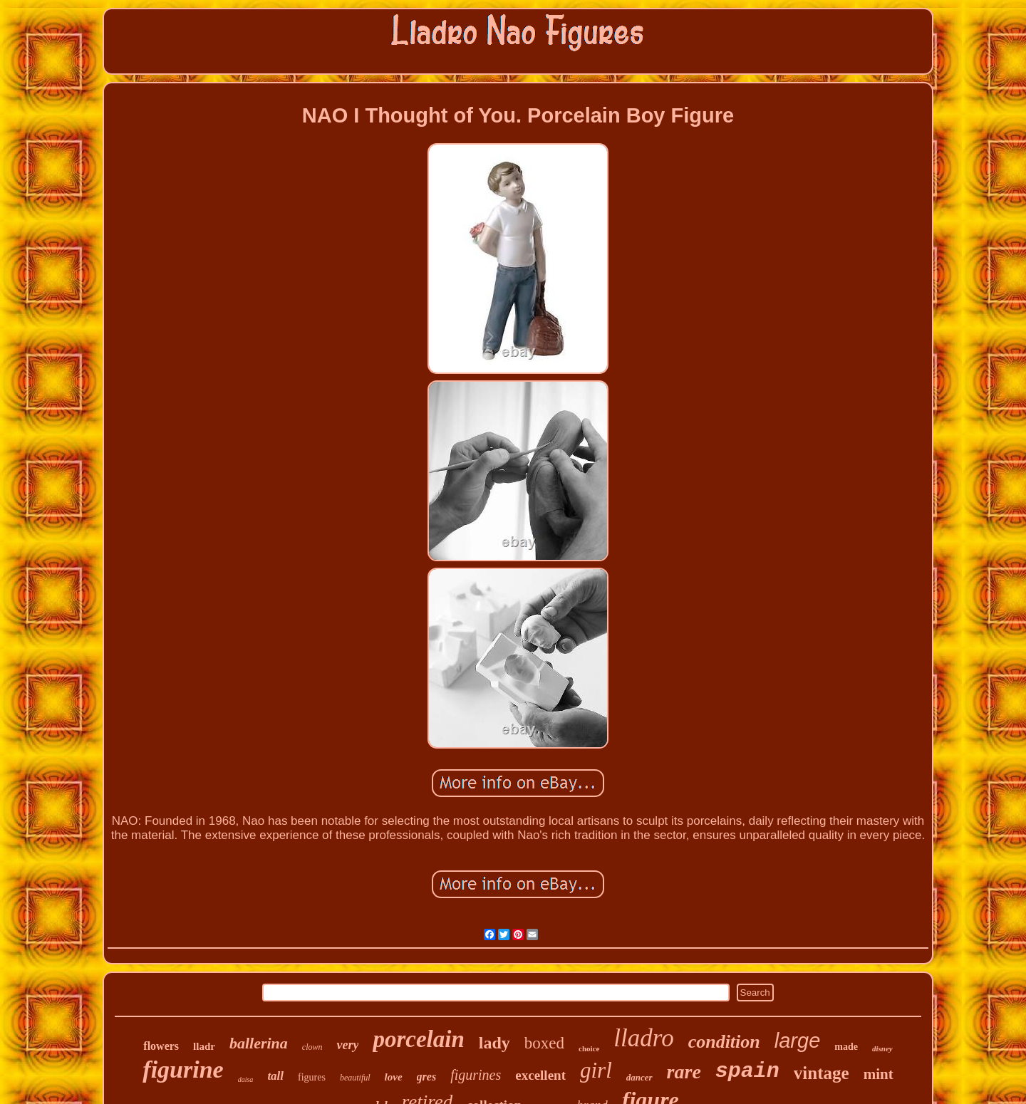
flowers (161, 1046)
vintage (821, 1073)
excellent (540, 1075)
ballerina (258, 1043)
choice (589, 1048)
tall (275, 1076)
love (394, 1077)
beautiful (355, 1078)
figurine (182, 1069)
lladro (643, 1038)
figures (312, 1077)
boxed (544, 1043)
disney (882, 1048)
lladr (204, 1046)
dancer (639, 1077)
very (347, 1045)
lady (494, 1042)
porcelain (418, 1039)
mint (878, 1074)
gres (427, 1077)
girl (596, 1070)
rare (684, 1072)
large (797, 1040)
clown (312, 1047)
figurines (475, 1075)
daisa (246, 1079)
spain (747, 1071)
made (846, 1046)
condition (724, 1041)
